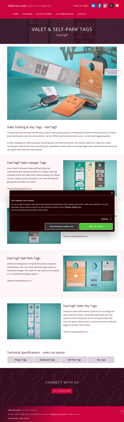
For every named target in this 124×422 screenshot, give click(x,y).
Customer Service (65, 14)
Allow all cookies (96, 226)
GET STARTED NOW (62, 391)
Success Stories (44, 14)
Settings (104, 219)
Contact (81, 14)
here (30, 188)
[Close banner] (112, 193)
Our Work (27, 14)
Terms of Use (24, 418)
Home (16, 14)
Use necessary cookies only (61, 226)
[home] (28, 5)
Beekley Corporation (58, 414)
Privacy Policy (71, 207)
